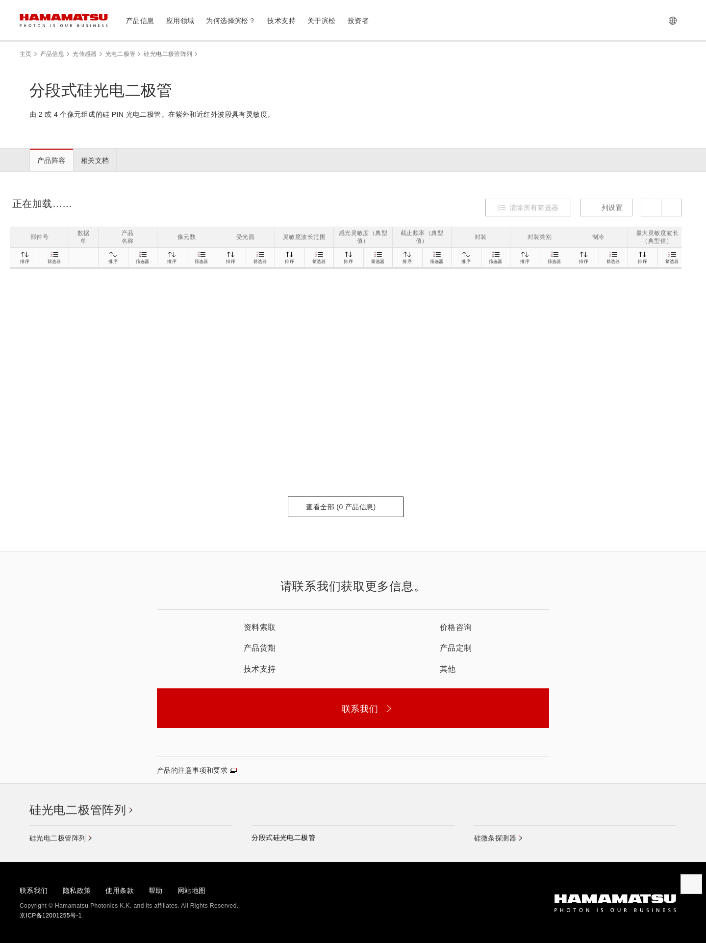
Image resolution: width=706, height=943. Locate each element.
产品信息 (52, 54)
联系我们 (34, 890)
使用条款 (119, 890)
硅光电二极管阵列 (168, 54)
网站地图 (191, 890)
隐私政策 (77, 890)
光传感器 (85, 54)
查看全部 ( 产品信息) (345, 507)
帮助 (156, 890)
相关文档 (95, 160)
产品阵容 (51, 160)
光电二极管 (120, 54)
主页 (26, 54)
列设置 (606, 207)
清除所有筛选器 (534, 207)
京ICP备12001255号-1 (51, 915)
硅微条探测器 (495, 838)
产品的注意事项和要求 (192, 770)
